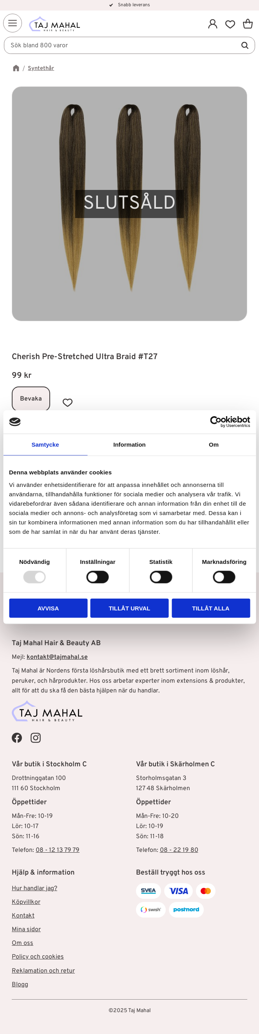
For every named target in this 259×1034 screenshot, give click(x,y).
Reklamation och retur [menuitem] (43, 971)
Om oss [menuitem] (22, 943)
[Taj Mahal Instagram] (35, 737)
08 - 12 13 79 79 (58, 850)
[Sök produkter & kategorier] (129, 45)
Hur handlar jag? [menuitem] (34, 889)
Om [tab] (214, 444)
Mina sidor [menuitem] (26, 930)
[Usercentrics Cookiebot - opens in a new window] (215, 422)
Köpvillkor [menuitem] (26, 902)
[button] (12, 23)
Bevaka (31, 399)
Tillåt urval (129, 608)
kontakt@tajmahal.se (57, 657)
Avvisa (48, 608)
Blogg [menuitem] (20, 985)
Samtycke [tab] (45, 444)
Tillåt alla (210, 608)
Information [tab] (129, 444)
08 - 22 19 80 (179, 850)
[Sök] (245, 45)
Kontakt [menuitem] (23, 916)
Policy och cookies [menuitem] (38, 957)
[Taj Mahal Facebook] (16, 737)
